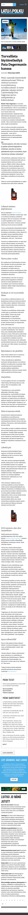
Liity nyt (14, 779)
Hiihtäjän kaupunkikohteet (14, 837)
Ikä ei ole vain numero (13, 808)
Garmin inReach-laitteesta (13, 538)
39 (2, 903)
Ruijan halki (14, 866)
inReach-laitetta (16, 212)
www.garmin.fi (12, 671)
